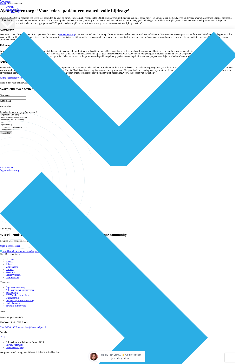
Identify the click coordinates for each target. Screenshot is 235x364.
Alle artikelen (6, 167)
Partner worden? (13, 9)
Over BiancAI (12, 12)
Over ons (10, 7)
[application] (117, 357)
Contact (5, 2)
